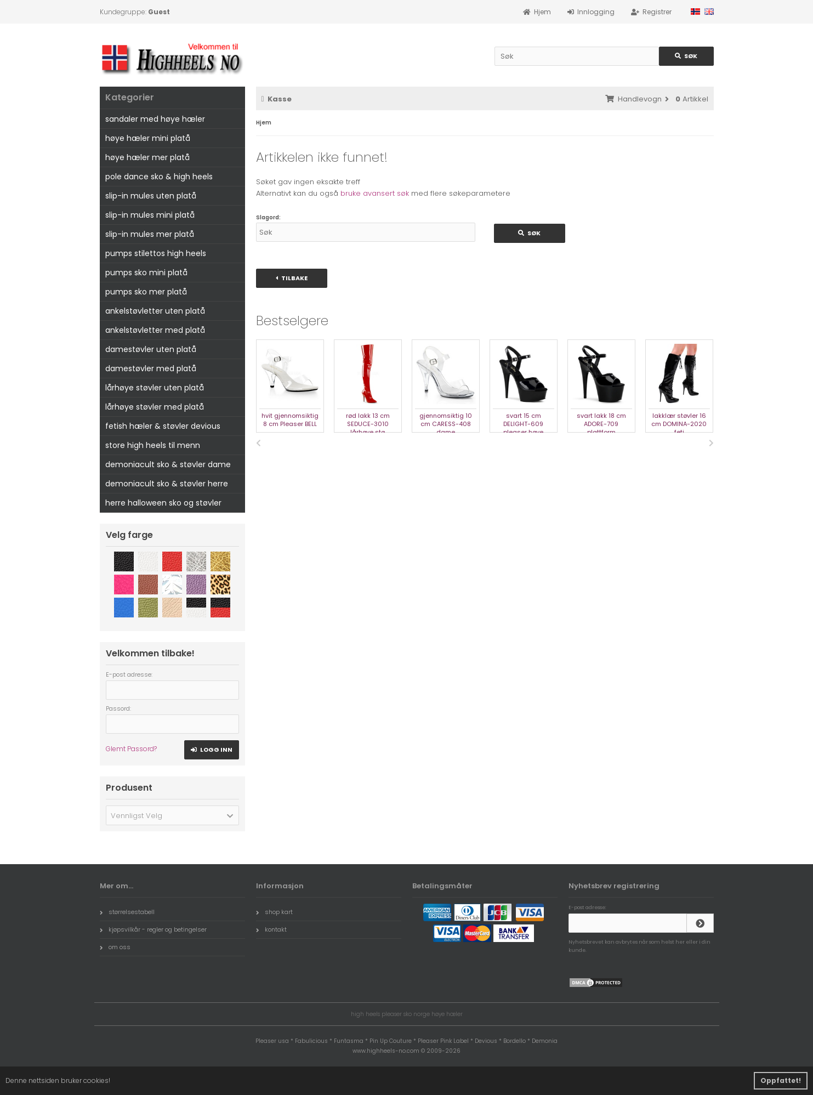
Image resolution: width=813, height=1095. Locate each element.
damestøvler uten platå (150, 349)
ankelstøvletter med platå (155, 330)
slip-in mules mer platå (149, 234)
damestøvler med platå (150, 368)
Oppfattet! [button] (780, 1080)
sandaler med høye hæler (155, 119)
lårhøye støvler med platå (154, 406)
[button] (172, 815)
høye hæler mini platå (147, 138)
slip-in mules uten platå (150, 195)
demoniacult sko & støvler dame (168, 464)
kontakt (271, 929)
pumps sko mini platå (146, 272)
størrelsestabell (127, 911)
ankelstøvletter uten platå (155, 310)
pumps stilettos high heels (155, 253)
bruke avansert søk (374, 193)
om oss (115, 947)
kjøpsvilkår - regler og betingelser (153, 929)
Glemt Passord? (131, 748)
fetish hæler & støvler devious (162, 426)
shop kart (274, 911)
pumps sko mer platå (146, 291)
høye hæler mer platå (147, 157)
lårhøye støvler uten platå (154, 387)
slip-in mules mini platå (150, 214)
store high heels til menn (152, 445)
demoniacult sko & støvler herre (166, 483)
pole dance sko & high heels (159, 176)
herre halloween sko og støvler (163, 502)
